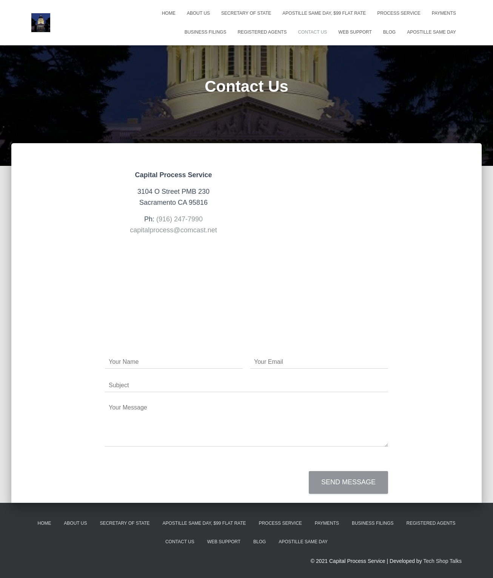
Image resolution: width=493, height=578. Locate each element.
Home (169, 13)
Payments (444, 13)
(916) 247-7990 (179, 219)
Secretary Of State (246, 13)
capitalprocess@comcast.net (173, 230)
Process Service (398, 13)
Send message (348, 482)
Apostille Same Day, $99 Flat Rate (324, 13)
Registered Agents (262, 32)
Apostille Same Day (431, 32)
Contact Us (312, 32)
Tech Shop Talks (442, 561)
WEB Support (354, 32)
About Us (198, 13)
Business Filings (205, 32)
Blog (389, 32)
